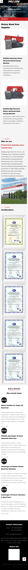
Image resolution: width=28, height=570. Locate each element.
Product (8, 11)
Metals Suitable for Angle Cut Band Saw (12, 407)
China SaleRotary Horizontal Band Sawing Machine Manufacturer (12, 159)
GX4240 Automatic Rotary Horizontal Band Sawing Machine (12, 60)
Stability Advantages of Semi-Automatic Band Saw (12, 437)
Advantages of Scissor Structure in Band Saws (13, 496)
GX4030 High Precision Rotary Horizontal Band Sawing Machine (11, 111)
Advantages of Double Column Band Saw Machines (12, 468)
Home (3, 11)
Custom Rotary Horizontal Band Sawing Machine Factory (12, 163)
